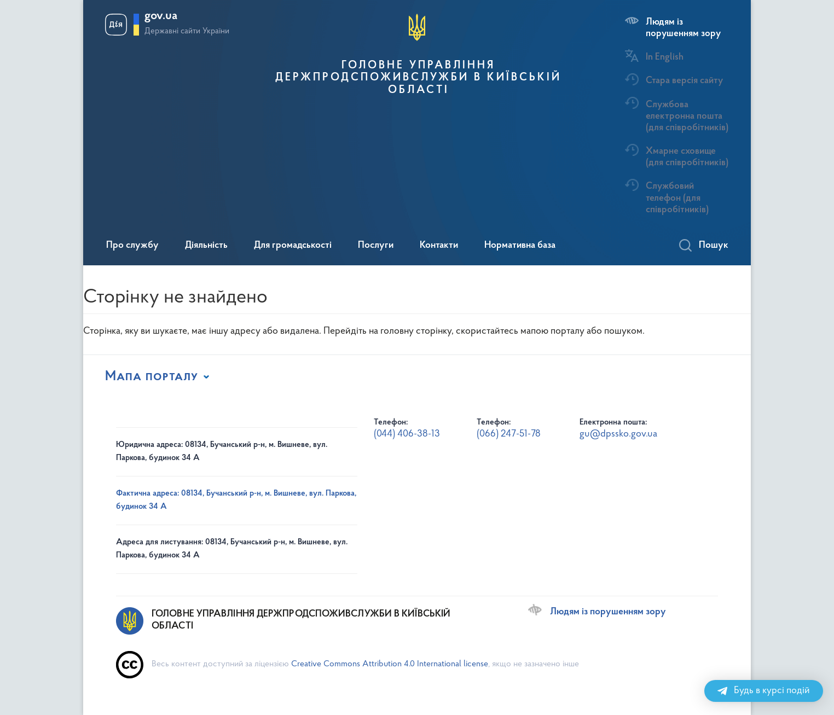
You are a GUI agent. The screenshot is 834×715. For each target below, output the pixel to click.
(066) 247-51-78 (509, 434)
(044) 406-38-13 (407, 434)
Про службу (132, 246)
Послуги (375, 246)
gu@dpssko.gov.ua (618, 434)
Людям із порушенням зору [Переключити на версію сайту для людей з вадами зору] (608, 612)
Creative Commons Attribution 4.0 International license (389, 664)
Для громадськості (293, 246)
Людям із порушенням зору (683, 28)
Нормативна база (519, 246)
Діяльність (206, 246)
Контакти (439, 246)
